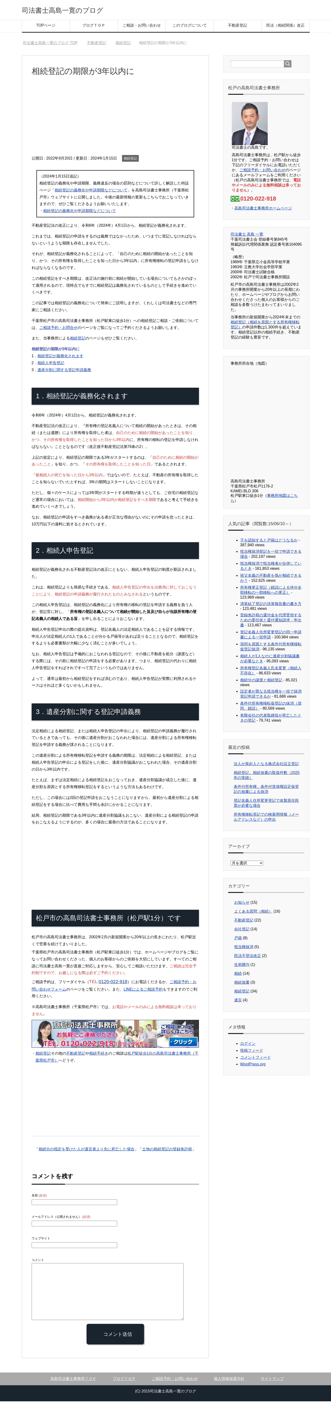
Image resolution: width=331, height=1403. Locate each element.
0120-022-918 (113, 983)
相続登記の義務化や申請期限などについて (91, 192)
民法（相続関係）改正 (285, 27)
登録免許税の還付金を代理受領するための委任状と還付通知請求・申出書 (271, 622)
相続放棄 (242, 984)
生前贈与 (242, 966)
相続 (238, 975)
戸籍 (238, 940)
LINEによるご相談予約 (143, 991)
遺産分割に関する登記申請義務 (64, 371)
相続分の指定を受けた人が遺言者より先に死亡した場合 (86, 1151)
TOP (50, 44)
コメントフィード (255, 1059)
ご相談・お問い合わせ (141, 27)
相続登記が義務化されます (60, 358)
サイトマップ (272, 1380)
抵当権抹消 (243, 948)
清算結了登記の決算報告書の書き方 (271, 605)
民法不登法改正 (247, 957)
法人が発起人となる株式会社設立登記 (266, 765)
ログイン (248, 1045)
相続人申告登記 (50, 365)
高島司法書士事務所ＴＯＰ (73, 1380)
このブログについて (189, 27)
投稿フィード (251, 1052)
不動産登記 (237, 27)
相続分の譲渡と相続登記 (261, 682)
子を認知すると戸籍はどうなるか (269, 542)
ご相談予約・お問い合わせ (262, 172)
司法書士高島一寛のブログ (74, 10)
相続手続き (98, 1055)
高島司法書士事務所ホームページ (263, 210)
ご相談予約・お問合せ (58, 329)
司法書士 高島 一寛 (247, 236)
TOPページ (46, 27)
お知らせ (242, 904)
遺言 (238, 1002)
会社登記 (242, 931)
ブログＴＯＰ (93, 27)
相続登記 (130, 160)
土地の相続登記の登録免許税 (167, 1151)
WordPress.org (253, 1066)
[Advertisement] (115, 120)
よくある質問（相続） (253, 913)
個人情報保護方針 (229, 1380)
